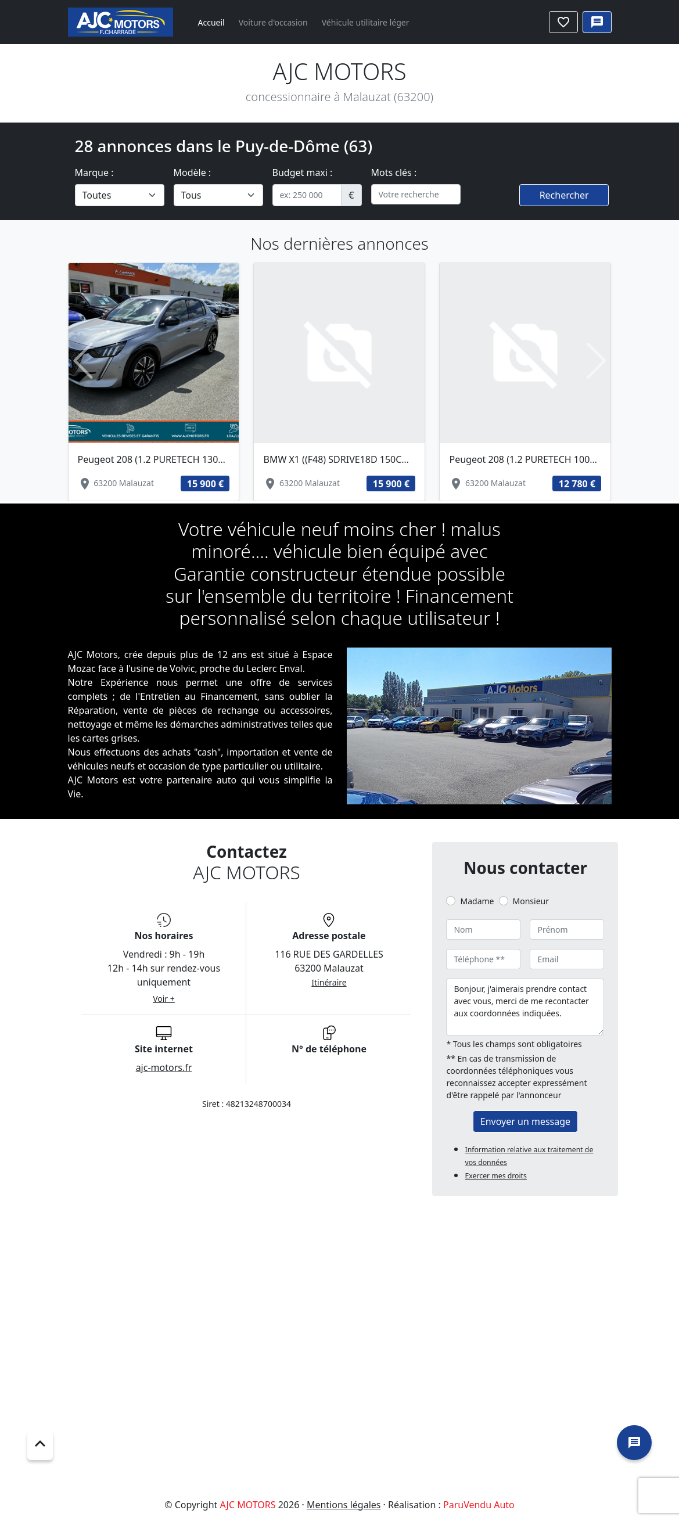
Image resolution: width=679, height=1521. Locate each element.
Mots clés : (394, 172)
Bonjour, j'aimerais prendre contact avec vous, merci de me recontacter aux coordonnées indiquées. (525, 1007)
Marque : (94, 172)
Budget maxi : (302, 172)
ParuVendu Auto (479, 1504)
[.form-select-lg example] (119, 195)
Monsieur (531, 901)
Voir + (164, 998)
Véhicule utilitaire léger (365, 22)
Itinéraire (328, 982)
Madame (477, 901)
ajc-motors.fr (164, 1067)
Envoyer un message (525, 1121)
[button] (83, 361)
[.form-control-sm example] (307, 195)
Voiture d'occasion (273, 22)
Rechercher (564, 195)
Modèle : (192, 172)
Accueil (211, 22)
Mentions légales (344, 1504)
